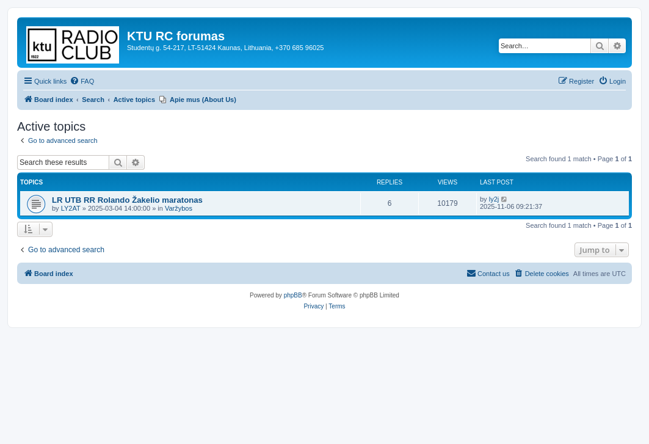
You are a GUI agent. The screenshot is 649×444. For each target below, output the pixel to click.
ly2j (494, 199)
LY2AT (71, 208)
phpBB (293, 295)
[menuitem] (82, 81)
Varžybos (178, 208)
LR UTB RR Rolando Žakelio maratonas (127, 200)
